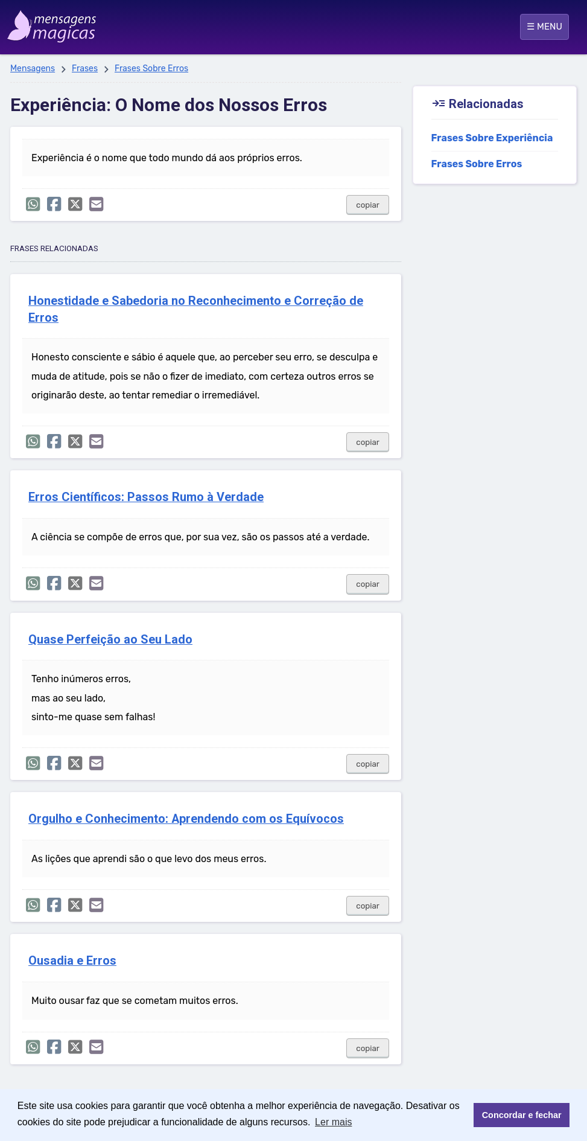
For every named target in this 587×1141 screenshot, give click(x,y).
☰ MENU (544, 26)
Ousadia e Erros (72, 961)
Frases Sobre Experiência (492, 138)
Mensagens (32, 68)
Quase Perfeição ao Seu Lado (110, 640)
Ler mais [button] (333, 1122)
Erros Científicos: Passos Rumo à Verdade (146, 497)
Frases (85, 68)
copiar (367, 204)
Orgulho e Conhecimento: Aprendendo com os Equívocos (186, 819)
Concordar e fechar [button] (522, 1115)
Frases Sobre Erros (151, 68)
